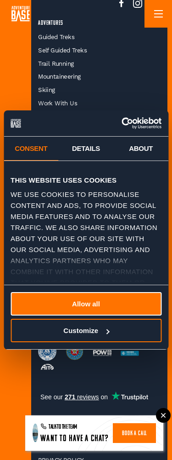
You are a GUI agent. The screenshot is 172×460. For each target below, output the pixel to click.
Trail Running (55, 63)
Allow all (86, 304)
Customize (86, 330)
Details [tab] (86, 148)
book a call (134, 434)
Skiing (46, 89)
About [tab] (141, 148)
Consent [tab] (31, 148)
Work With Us (57, 103)
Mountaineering (59, 76)
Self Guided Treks (62, 50)
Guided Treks (56, 37)
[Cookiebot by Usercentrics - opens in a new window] (122, 123)
